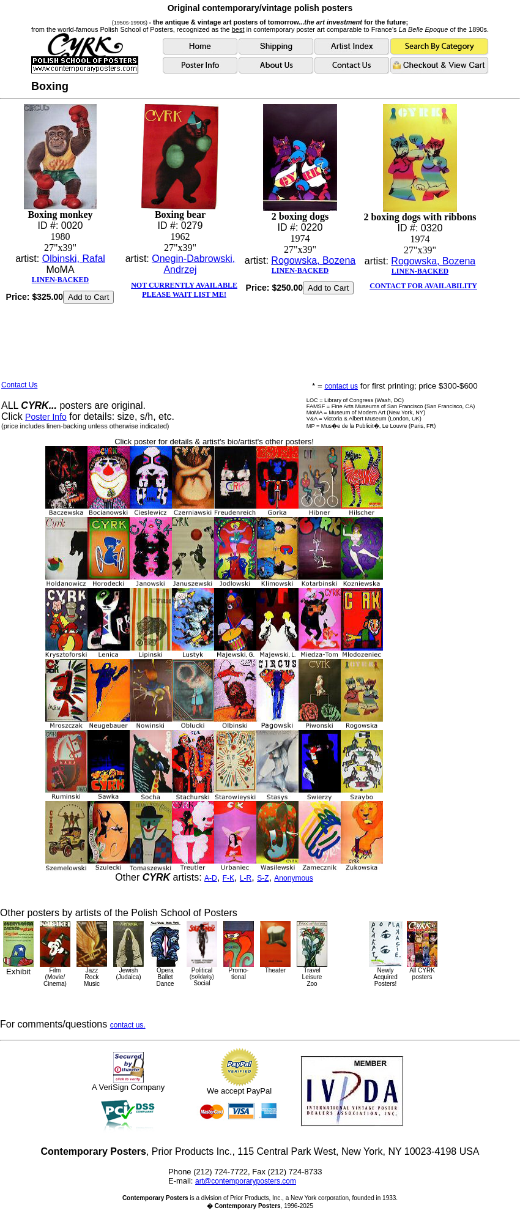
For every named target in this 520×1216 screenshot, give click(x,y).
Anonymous (293, 878)
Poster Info (46, 417)
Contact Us (19, 385)
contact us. (128, 1025)
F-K (228, 878)
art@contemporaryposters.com (245, 1181)
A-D (210, 878)
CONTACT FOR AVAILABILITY (423, 286)
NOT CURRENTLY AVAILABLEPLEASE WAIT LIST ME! (184, 290)
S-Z (263, 878)
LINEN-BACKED (60, 279)
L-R (245, 878)
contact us (341, 386)
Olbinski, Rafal (73, 258)
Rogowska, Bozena (313, 260)
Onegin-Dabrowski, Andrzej (193, 264)
